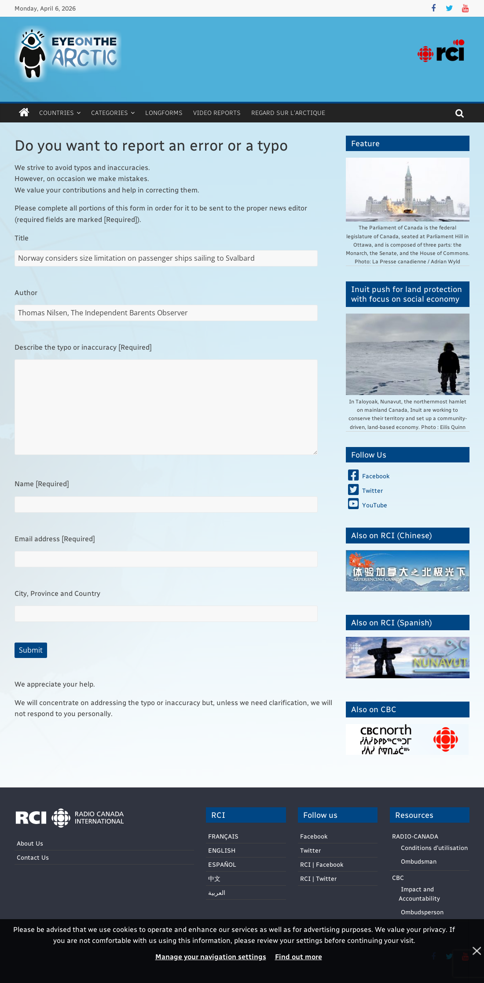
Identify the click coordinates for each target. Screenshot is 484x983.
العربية (216, 892)
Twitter (310, 850)
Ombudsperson (422, 912)
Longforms (164, 112)
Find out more (298, 956)
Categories (109, 112)
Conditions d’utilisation (434, 847)
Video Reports (217, 112)
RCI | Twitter (318, 878)
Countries (56, 112)
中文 (214, 878)
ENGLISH (221, 850)
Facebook (313, 836)
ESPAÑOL (222, 864)
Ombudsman (418, 861)
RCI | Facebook (321, 864)
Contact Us (33, 857)
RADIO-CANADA (415, 836)
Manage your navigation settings (210, 956)
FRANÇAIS (223, 836)
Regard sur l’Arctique (288, 112)
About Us (30, 843)
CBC (398, 877)
